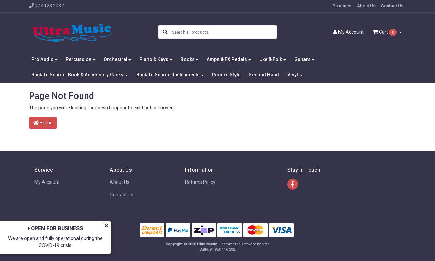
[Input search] (224, 32)
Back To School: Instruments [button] (168, 74)
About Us (366, 5)
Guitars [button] (302, 59)
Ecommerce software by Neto (244, 244)
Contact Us (392, 5)
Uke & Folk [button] (270, 59)
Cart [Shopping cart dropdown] (385, 32)
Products (341, 5)
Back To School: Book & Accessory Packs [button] (77, 74)
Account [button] (348, 32)
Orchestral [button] (115, 59)
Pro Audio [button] (42, 59)
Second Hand (264, 74)
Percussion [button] (78, 59)
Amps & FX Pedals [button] (227, 59)
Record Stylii (226, 74)
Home (43, 122)
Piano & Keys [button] (153, 59)
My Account (47, 182)
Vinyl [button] (293, 74)
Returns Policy (200, 182)
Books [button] (187, 59)
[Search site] (165, 32)
